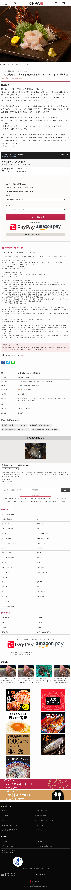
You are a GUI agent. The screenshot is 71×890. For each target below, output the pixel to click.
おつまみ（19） (6, 572)
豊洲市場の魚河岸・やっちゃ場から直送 (14, 425)
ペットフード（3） (7, 601)
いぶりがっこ (42, 498)
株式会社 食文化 (37, 881)
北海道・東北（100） (43, 572)
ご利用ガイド (6, 815)
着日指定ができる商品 (8, 514)
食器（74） (40, 558)
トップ (2, 64)
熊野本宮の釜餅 (8, 498)
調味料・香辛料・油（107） (44, 538)
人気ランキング (54, 498)
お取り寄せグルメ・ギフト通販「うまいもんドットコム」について (35, 784)
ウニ (27, 501)
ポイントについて (42, 825)
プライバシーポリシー (8, 846)
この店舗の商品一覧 (11, 469)
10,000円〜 (5, 627)
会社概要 (4, 841)
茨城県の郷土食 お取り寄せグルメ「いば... (45, 429)
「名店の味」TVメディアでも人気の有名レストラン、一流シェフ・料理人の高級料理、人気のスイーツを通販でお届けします (35, 795)
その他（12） (40, 562)
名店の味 (62, 501)
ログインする (6, 810)
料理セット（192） (7, 553)
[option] (9, 674)
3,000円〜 (39, 617)
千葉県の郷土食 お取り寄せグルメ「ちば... (15, 429)
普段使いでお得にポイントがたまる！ (21, 653)
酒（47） (4, 548)
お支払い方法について (8, 820)
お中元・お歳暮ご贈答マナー (45, 632)
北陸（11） (5, 587)
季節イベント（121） (43, 596)
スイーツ (21, 501)
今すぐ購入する (35, 216)
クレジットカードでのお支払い (45, 820)
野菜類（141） (41, 524)
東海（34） (5, 582)
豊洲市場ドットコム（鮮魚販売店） (12, 78)
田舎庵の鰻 (34, 501)
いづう (26, 498)
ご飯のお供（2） (41, 567)
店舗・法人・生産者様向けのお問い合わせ (8, 851)
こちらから (25, 355)
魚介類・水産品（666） (8, 519)
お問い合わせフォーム (43, 830)
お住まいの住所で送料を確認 (11, 157)
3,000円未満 (5, 617)
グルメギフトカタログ (50, 501)
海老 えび (18, 64)
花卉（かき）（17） (7, 567)
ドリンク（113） (41, 543)
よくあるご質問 (41, 815)
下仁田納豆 (64, 498)
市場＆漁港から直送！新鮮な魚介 (40, 425)
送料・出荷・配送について (9, 825)
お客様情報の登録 (42, 810)
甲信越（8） (40, 577)
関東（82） (5, 577)
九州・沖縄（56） (42, 591)
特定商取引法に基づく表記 (44, 846)
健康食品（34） (41, 548)
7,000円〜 (39, 622)
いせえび (25, 64)
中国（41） (40, 587)
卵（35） (4, 533)
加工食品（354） (6, 538)
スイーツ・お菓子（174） (9, 543)
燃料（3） (39, 553)
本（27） (4, 562)
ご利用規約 (40, 841)
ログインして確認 (26, 390)
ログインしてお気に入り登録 (35, 234)
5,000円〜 (4, 622)
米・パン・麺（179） (8, 524)
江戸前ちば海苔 (11, 501)
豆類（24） (40, 528)
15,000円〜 (40, 627)
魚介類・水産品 (9, 64)
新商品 (20, 498)
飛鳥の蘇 (33, 498)
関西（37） (40, 582)
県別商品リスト (6, 632)
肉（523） (39, 519)
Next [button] (67, 676)
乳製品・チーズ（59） (43, 533)
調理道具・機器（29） (8, 558)
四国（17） (5, 591)
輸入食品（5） (6, 596)
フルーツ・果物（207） (8, 528)
